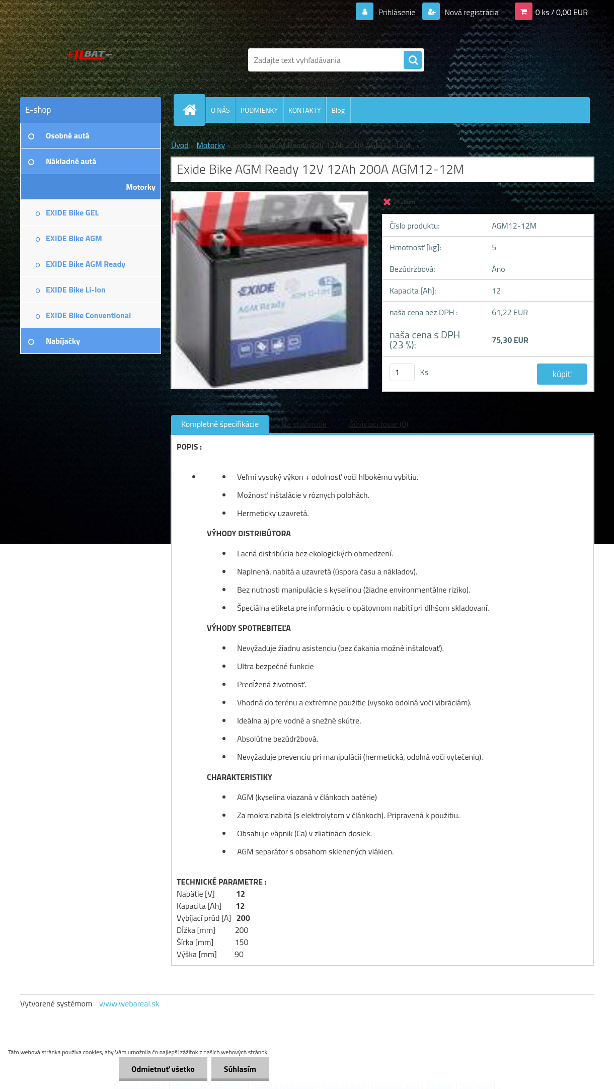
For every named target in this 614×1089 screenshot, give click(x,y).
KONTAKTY (304, 110)
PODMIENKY (259, 110)
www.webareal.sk (129, 1003)
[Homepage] (193, 109)
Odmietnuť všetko (163, 1069)
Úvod (180, 145)
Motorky (210, 145)
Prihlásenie (396, 12)
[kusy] (402, 372)
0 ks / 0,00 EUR (561, 12)
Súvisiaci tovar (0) (378, 424)
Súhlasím (240, 1069)
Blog (337, 110)
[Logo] (89, 60)
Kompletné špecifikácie (220, 424)
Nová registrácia (471, 12)
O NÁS (220, 110)
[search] (413, 60)
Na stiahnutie (304, 424)
